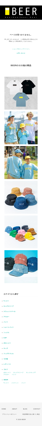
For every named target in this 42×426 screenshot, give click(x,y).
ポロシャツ (7, 343)
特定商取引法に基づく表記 (31, 414)
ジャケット (15, 383)
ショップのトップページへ (21, 49)
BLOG (25, 409)
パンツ (6, 322)
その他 (6, 359)
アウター (6, 316)
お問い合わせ (21, 53)
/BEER (6, 380)
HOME (4, 409)
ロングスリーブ (9, 306)
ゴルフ (6, 369)
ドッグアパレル (9, 353)
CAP (5, 338)
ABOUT (14, 409)
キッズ (6, 348)
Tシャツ (6, 301)
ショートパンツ (9, 327)
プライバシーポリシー (9, 414)
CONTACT (36, 409)
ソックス (6, 332)
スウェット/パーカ (9, 311)
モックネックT (31, 372)
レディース (7, 364)
